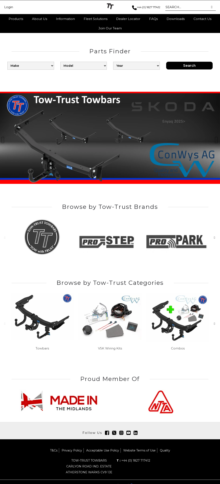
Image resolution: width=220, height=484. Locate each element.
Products (16, 19)
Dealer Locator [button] (128, 19)
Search (189, 66)
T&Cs (53, 450)
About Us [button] (39, 19)
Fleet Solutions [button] (95, 19)
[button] (212, 7)
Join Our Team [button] (110, 28)
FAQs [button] (153, 19)
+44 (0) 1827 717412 (133, 460)
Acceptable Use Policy (102, 450)
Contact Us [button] (202, 19)
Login (8, 7)
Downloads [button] (176, 19)
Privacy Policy (72, 450)
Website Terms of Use (139, 450)
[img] (107, 433)
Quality (165, 450)
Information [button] (65, 19)
